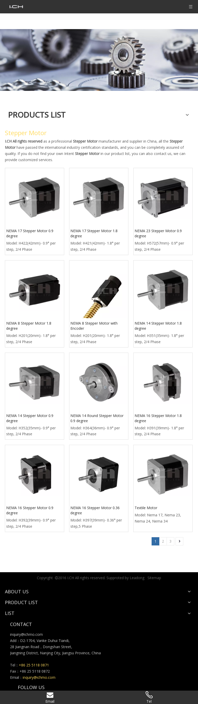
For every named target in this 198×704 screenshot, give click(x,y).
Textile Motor (146, 507)
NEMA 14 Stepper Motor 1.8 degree (158, 326)
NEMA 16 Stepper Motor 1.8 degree (158, 418)
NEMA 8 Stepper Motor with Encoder (94, 326)
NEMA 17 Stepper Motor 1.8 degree (94, 233)
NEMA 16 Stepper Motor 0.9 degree (29, 510)
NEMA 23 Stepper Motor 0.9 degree (158, 233)
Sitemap (154, 577)
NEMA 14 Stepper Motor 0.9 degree (29, 418)
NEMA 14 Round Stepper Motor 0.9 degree (96, 418)
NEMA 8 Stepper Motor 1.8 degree (28, 326)
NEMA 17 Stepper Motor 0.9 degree (29, 233)
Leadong (137, 577)
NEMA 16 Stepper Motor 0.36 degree (95, 510)
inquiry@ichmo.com (26, 634)
